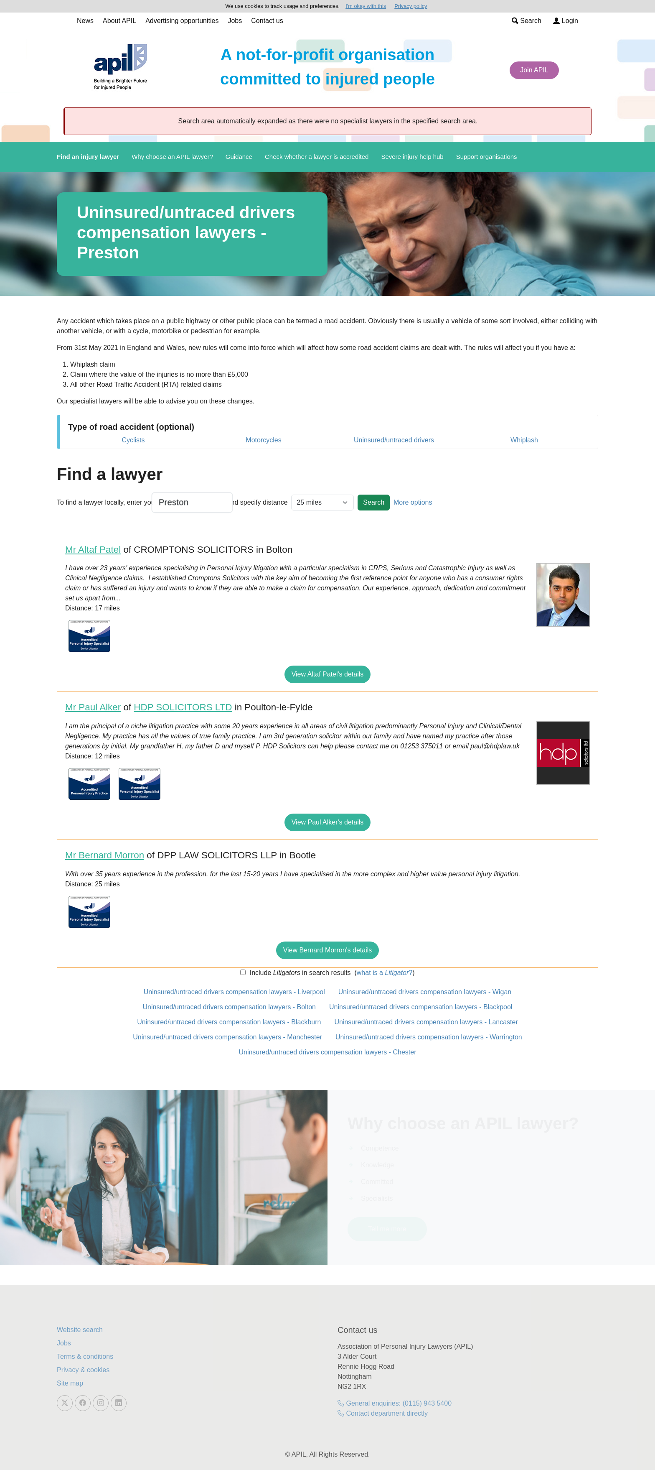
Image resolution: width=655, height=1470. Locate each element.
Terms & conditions (85, 1356)
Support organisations (486, 156)
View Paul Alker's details (328, 822)
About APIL (119, 20)
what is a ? (384, 972)
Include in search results (299, 972)
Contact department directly (383, 1413)
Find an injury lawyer (88, 156)
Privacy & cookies (83, 1369)
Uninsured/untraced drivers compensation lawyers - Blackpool (420, 1007)
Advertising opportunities (181, 20)
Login (565, 20)
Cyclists (133, 440)
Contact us (267, 20)
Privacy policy (410, 6)
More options (413, 502)
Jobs (235, 20)
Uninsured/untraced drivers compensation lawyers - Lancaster (426, 1022)
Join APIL (534, 70)
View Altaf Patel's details (328, 674)
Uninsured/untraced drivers (394, 440)
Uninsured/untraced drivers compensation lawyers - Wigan (424, 991)
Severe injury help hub (412, 156)
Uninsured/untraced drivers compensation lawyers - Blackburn (229, 1022)
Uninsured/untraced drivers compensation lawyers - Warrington (428, 1037)
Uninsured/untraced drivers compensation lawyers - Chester (327, 1052)
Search (526, 20)
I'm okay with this (365, 6)
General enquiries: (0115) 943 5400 (395, 1403)
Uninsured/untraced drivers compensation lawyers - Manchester (227, 1037)
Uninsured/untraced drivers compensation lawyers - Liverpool (234, 991)
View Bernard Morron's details (327, 950)
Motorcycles (263, 440)
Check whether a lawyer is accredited (316, 156)
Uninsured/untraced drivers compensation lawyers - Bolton (229, 1007)
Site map (70, 1383)
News (85, 20)
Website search (80, 1329)
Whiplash (524, 440)
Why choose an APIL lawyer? (172, 156)
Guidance (239, 156)
